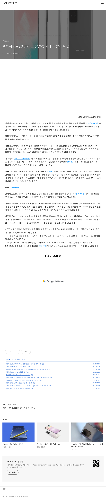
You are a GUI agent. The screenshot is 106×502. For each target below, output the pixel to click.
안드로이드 (9, 360)
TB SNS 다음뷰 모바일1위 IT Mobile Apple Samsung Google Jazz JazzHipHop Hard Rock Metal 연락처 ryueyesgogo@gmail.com (45, 466)
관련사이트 (5, 489)
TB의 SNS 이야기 (9, 3)
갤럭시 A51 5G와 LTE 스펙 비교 (16, 367)
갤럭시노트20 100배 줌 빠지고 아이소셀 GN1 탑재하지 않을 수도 (27, 377)
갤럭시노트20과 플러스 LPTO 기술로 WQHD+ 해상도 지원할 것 (27, 386)
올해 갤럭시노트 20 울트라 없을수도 (18, 388)
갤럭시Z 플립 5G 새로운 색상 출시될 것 (19, 383)
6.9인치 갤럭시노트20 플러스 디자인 (18, 375)
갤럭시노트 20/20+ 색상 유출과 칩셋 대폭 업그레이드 (23, 364)
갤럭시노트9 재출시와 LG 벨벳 (16, 372)
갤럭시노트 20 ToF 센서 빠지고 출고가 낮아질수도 (22, 380)
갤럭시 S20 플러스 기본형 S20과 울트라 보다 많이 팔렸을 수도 (27, 369)
